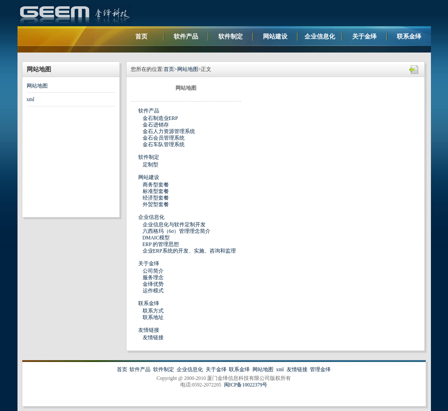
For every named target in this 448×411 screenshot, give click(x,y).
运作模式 (153, 290)
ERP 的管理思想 (161, 244)
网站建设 (275, 36)
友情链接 (148, 330)
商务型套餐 (156, 184)
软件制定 (230, 36)
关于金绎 (364, 36)
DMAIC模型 (156, 237)
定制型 (150, 164)
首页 (141, 36)
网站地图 (37, 85)
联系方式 (153, 310)
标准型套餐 (156, 191)
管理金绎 (320, 369)
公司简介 (153, 271)
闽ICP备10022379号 (246, 384)
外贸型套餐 (156, 204)
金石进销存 (156, 124)
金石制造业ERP (160, 118)
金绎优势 (153, 284)
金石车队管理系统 (164, 144)
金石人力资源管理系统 (169, 131)
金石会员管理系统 (164, 138)
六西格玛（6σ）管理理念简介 (177, 231)
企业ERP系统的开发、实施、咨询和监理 (189, 250)
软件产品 (186, 36)
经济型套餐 (156, 197)
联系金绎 (409, 36)
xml (31, 99)
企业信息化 (319, 36)
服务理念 (153, 277)
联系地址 (153, 317)
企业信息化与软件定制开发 (174, 224)
